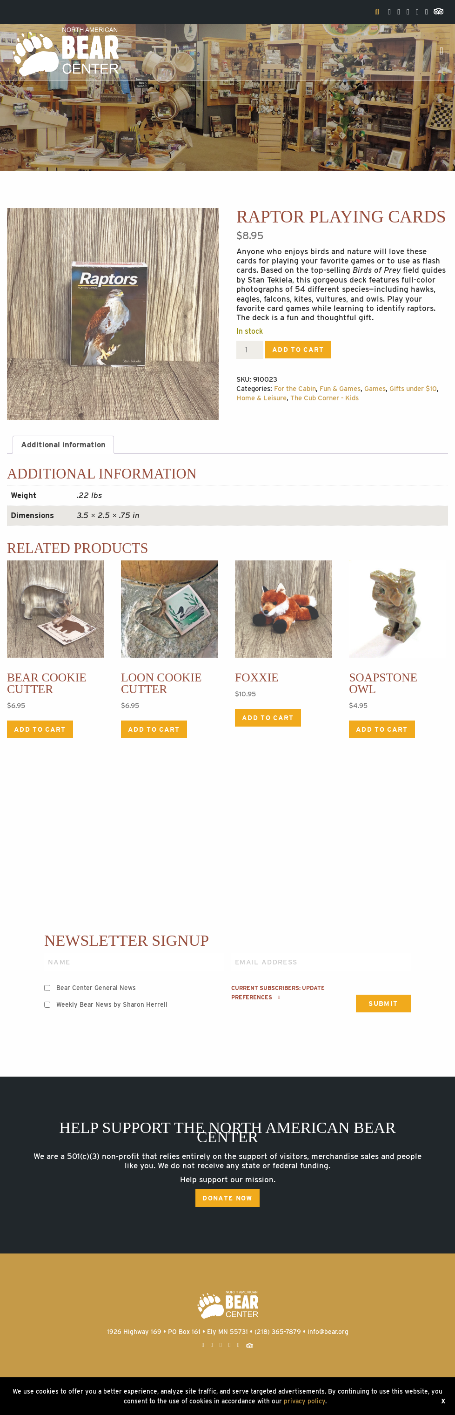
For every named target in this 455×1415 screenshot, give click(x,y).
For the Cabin (295, 388)
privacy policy (304, 1401)
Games (375, 388)
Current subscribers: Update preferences (278, 993)
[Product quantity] (249, 350)
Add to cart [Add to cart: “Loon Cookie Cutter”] (154, 729)
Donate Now (227, 1198)
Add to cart (298, 349)
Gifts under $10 (413, 388)
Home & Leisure (261, 398)
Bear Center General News (96, 987)
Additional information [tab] (63, 444)
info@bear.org (328, 1331)
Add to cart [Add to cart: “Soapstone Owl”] (382, 729)
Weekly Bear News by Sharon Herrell (111, 1004)
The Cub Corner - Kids (324, 398)
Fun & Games (340, 388)
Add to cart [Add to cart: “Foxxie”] (268, 717)
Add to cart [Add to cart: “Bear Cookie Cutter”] (40, 729)
